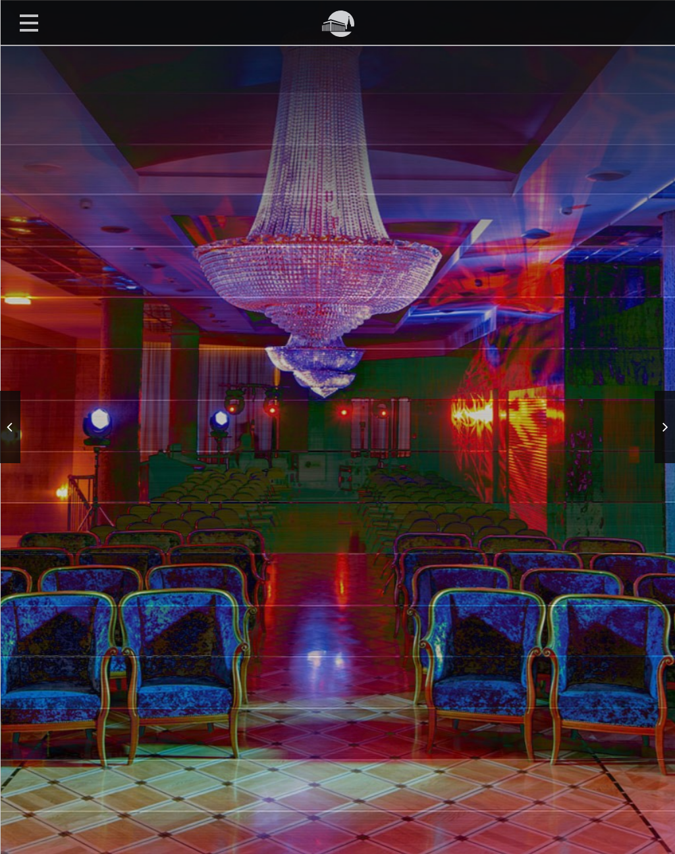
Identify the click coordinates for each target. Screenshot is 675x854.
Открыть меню (29, 22)
